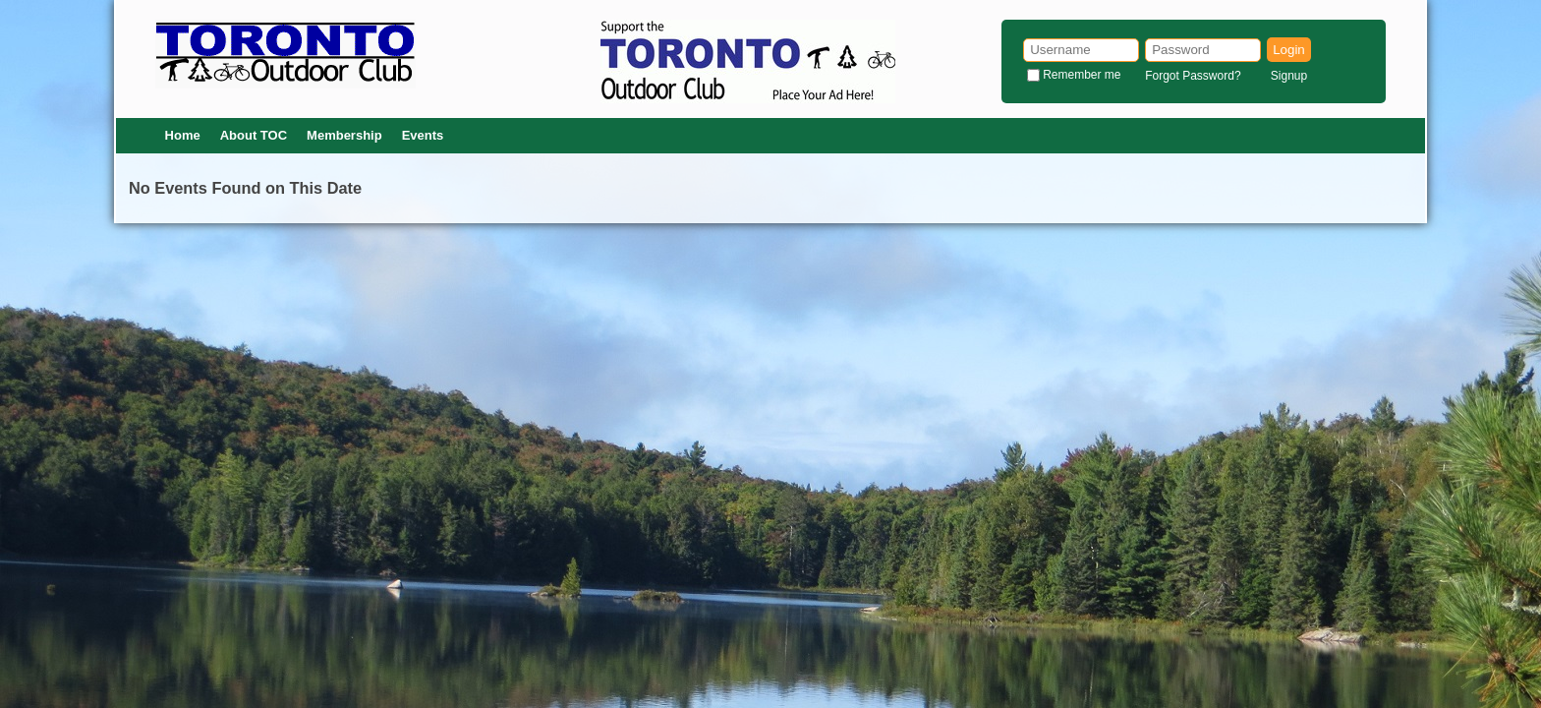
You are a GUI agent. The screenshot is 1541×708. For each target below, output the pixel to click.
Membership (344, 135)
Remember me (1081, 75)
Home (182, 135)
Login (1289, 49)
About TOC (253, 135)
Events (423, 135)
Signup (1289, 76)
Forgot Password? (1192, 76)
